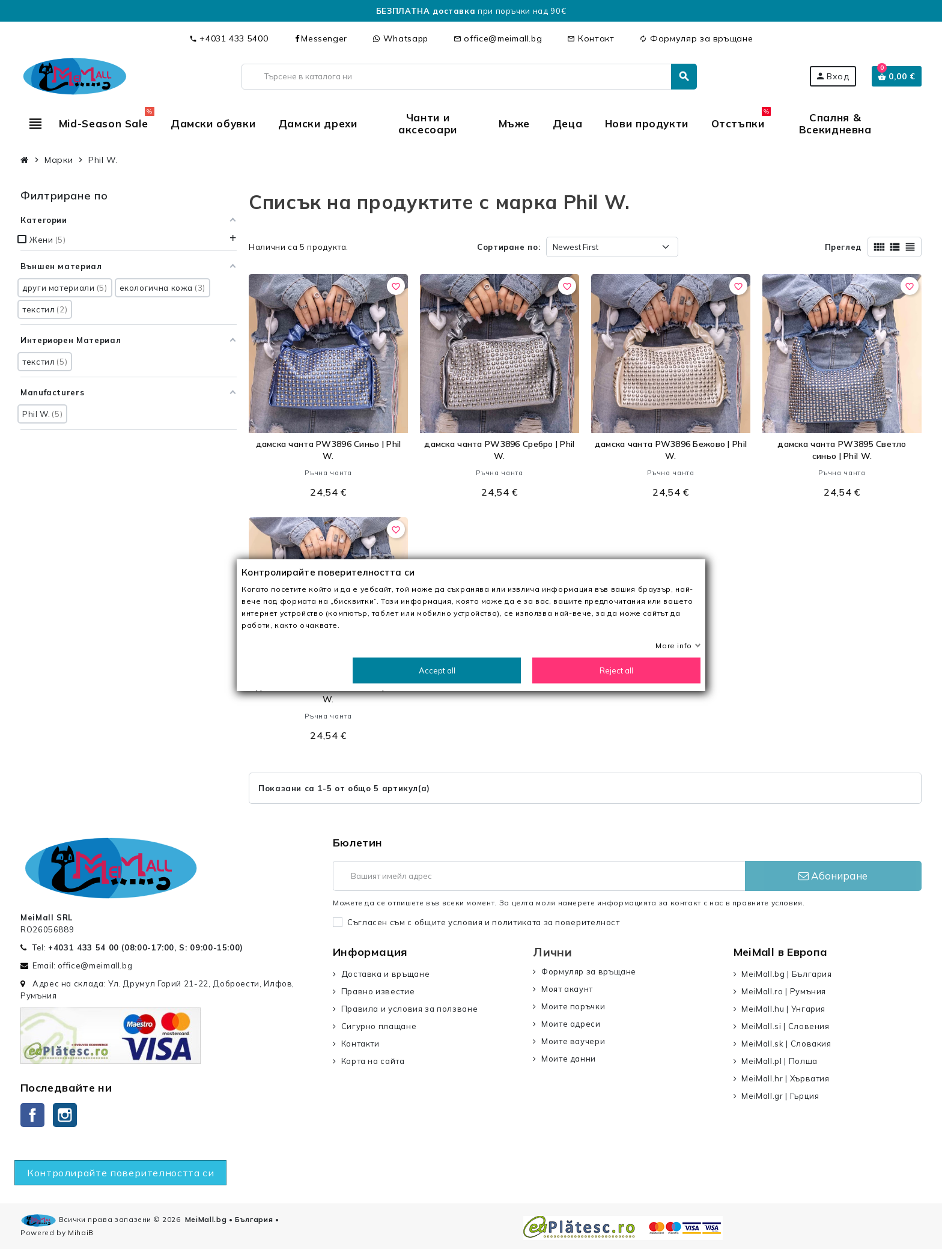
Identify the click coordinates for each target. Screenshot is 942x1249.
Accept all (437, 670)
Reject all (616, 670)
